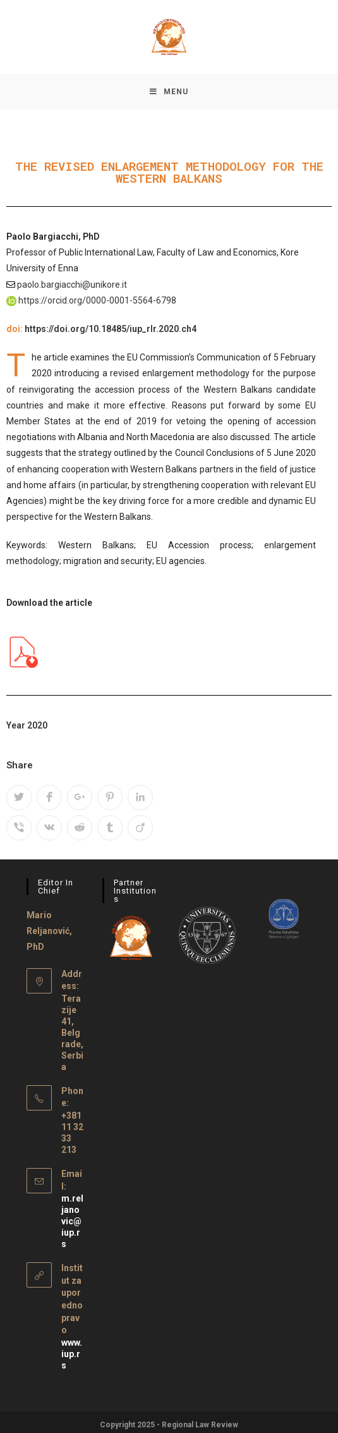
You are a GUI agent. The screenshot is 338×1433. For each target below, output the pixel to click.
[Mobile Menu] (169, 93)
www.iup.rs (71, 1348)
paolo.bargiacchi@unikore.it (72, 287)
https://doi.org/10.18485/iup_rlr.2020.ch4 (110, 331)
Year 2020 (26, 728)
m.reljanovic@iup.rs (72, 1216)
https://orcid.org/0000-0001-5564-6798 (97, 303)
